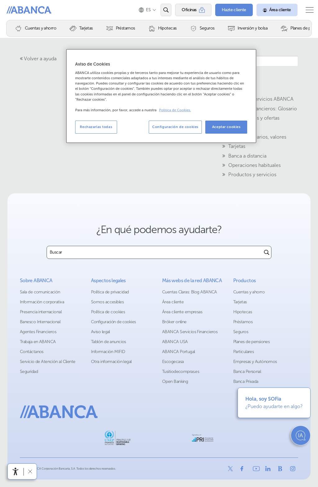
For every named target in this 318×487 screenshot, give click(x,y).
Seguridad (29, 371)
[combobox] (154, 252)
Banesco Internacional (40, 321)
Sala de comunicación (40, 292)
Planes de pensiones (251, 341)
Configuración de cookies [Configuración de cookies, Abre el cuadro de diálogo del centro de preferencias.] (175, 127)
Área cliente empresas (182, 312)
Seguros (240, 331)
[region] (161, 96)
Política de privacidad (110, 292)
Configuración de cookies (113, 321)
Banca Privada (245, 381)
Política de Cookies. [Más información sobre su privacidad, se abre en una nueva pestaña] (175, 110)
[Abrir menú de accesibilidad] (15, 471)
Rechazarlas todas (96, 127)
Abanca (15, 10)
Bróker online (174, 321)
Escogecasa (173, 361)
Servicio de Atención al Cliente (47, 361)
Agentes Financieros (38, 331)
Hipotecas (242, 312)
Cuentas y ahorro (249, 292)
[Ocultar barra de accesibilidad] (30, 471)
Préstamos (242, 321)
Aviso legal (100, 331)
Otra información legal (111, 361)
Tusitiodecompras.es (180, 371)
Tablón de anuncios (108, 341)
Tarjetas (240, 302)
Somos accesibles (107, 302)
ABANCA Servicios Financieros (189, 331)
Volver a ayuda (38, 59)
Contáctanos (31, 351)
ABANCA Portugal (178, 351)
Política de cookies (108, 312)
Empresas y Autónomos (255, 361)
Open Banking (175, 381)
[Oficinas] (187, 10)
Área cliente (173, 302)
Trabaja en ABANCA (38, 341)
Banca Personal (247, 371)
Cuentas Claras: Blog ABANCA (189, 292)
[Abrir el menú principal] (306, 10)
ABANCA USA (175, 341)
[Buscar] (266, 252)
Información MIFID (108, 351)
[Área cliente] (270, 10)
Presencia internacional (40, 312)
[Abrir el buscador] (159, 10)
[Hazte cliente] (228, 10)
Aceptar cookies (226, 127)
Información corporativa (42, 302)
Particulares (243, 351)
